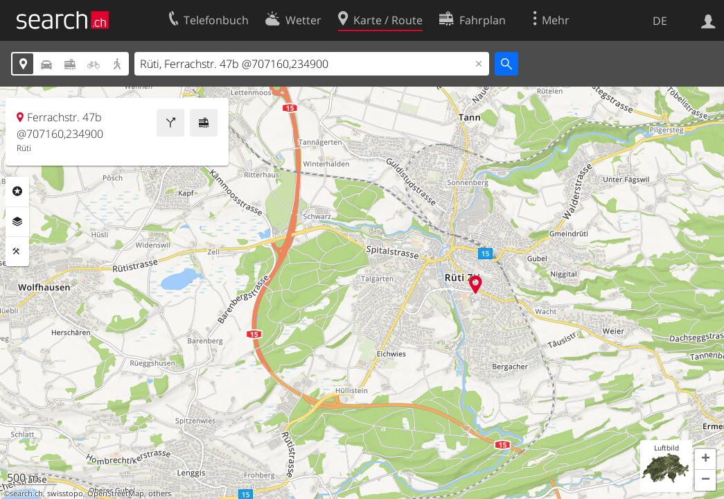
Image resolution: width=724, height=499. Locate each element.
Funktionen (17, 251)
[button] (705, 459)
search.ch (26, 493)
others (159, 493)
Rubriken (17, 191)
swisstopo (65, 493)
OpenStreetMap (115, 493)
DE (660, 20)
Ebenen (17, 221)
